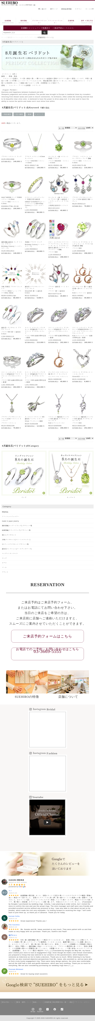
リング (4, 558)
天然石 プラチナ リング (33, 242)
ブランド (5, 572)
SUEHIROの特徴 (27, 696)
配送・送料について (24, 1002)
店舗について (68, 696)
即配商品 (5, 512)
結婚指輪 (8, 22)
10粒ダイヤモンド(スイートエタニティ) (16, 539)
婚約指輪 (24, 22)
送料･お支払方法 (87, 23)
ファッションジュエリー (55, 23)
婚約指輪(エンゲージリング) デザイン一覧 (17, 525)
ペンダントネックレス (10, 553)
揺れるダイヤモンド (9, 535)
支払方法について (8, 1002)
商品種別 (7, 114)
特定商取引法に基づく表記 (63, 1002)
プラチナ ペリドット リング (11, 156)
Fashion (40, 1011)
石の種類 (19, 114)
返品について (38, 1002)
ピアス (4, 562)
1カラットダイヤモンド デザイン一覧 (15, 544)
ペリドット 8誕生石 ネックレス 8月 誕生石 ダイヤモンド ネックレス (59, 418)
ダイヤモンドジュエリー (39, 23)
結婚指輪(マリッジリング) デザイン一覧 (16, 530)
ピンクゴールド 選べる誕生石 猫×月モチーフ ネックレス (82, 288)
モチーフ (40, 114)
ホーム (3, 37)
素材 (29, 114)
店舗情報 (71, 22)
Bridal (33, 1011)
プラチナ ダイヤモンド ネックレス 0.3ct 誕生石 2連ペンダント (82, 199)
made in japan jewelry (10, 521)
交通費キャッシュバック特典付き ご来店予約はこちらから (47, 28)
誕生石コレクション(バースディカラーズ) (22, 37)
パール (4, 567)
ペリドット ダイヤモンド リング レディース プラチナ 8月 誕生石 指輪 (82, 243)
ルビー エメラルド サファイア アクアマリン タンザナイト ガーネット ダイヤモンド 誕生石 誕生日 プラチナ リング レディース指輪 (58, 245)
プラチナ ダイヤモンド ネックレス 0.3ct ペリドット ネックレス (11, 418)
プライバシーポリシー (82, 1002)
